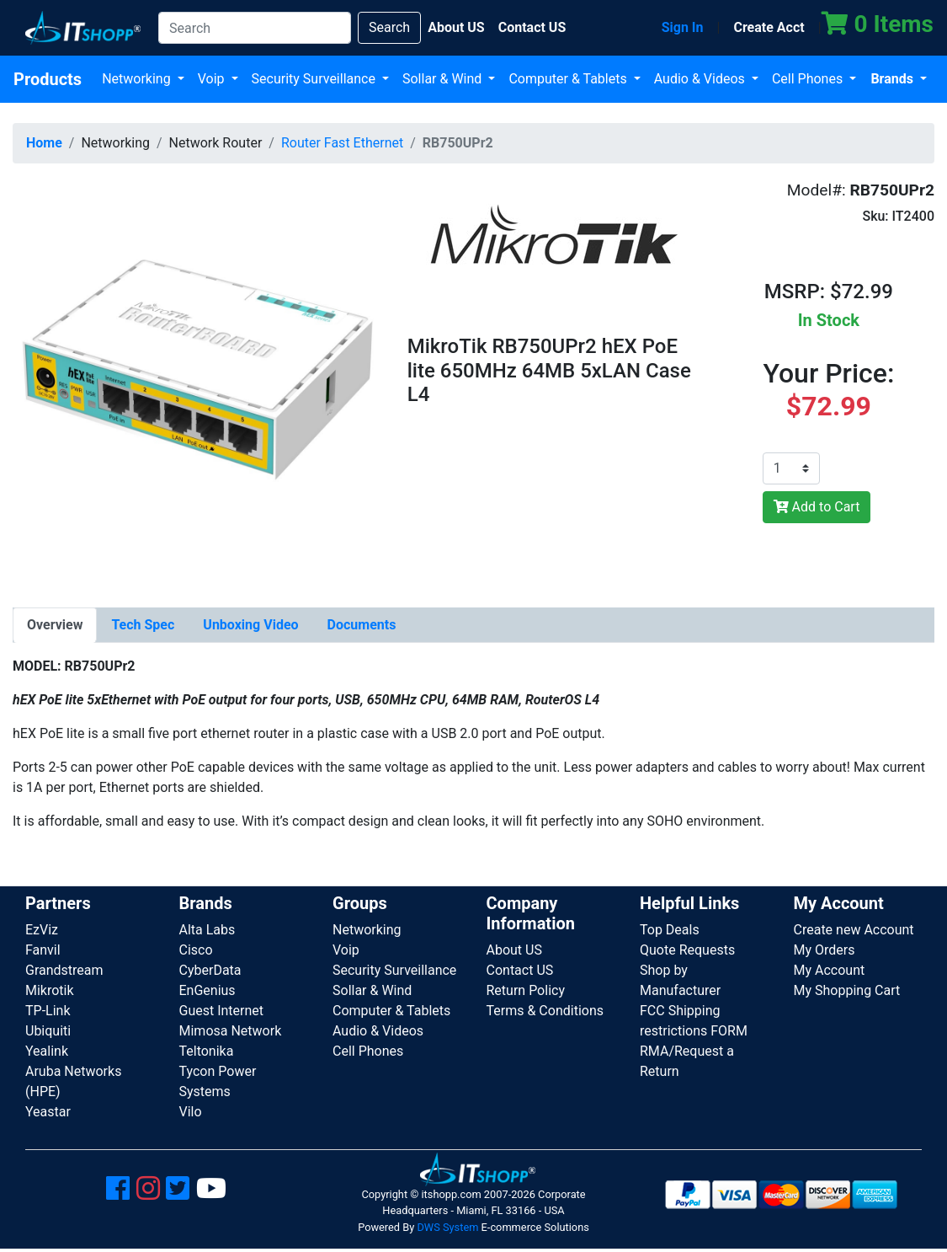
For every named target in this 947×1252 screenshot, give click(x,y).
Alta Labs (207, 930)
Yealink (46, 1051)
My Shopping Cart (847, 990)
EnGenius (207, 990)
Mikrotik (49, 990)
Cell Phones (809, 79)
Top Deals (670, 930)
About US (514, 950)
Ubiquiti (48, 1031)
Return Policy (526, 990)
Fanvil (43, 950)
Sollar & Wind (443, 79)
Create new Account (854, 930)
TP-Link (48, 1011)
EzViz (41, 930)
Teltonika (206, 1051)
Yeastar (48, 1112)
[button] (197, 361)
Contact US (520, 970)
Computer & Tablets (569, 79)
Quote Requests (687, 950)
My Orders (824, 950)
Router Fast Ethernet (342, 143)
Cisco (196, 950)
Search (389, 27)
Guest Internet (221, 1011)
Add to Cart (817, 507)
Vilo (190, 1112)
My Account (829, 970)
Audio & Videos (701, 79)
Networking (138, 79)
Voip (213, 79)
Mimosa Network (230, 1031)
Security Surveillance (315, 79)
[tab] (55, 625)
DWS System (447, 1227)
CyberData (210, 970)
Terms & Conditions (545, 1011)
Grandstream (64, 970)
